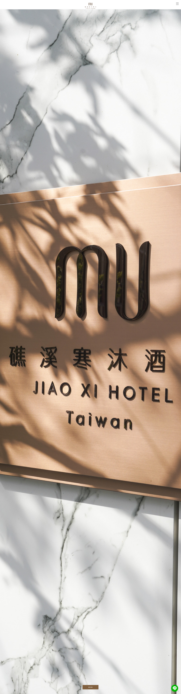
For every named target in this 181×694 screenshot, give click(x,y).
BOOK (90, 687)
